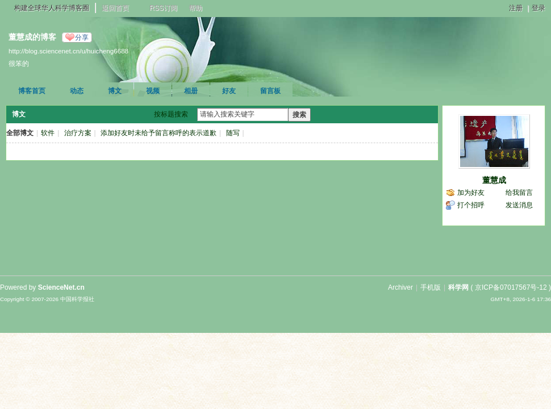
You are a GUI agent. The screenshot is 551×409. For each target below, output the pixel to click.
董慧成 (494, 180)
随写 (233, 133)
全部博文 (20, 133)
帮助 (195, 8)
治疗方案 (77, 133)
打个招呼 (471, 205)
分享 (82, 37)
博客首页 (31, 91)
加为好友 (471, 193)
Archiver (400, 287)
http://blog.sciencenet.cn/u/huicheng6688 (68, 51)
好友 (229, 91)
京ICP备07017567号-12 (511, 287)
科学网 (458, 287)
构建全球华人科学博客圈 (51, 8)
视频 (153, 91)
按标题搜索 (171, 114)
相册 (191, 91)
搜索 (299, 115)
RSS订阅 (163, 8)
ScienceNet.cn (61, 287)
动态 (77, 91)
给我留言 (519, 193)
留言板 (270, 91)
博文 (115, 91)
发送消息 (519, 205)
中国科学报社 (77, 299)
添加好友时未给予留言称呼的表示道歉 (158, 133)
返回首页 (115, 8)
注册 (516, 8)
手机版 (430, 287)
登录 (538, 8)
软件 (48, 133)
